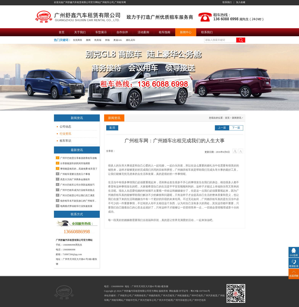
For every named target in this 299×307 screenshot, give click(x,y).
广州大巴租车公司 (147, 300)
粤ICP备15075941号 (200, 291)
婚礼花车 (130, 40)
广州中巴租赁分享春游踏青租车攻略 (78, 158)
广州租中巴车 (130, 300)
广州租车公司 (125, 295)
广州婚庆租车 (183, 169)
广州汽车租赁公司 (182, 300)
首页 (227, 118)
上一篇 (222, 127)
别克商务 (77, 40)
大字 (235, 151)
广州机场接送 (182, 295)
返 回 (112, 127)
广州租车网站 (116, 300)
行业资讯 (65, 133)
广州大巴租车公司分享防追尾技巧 (77, 184)
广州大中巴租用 (165, 300)
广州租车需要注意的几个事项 (75, 174)
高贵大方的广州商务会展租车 (75, 179)
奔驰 (107, 40)
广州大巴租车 (167, 295)
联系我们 (227, 2)
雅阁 (88, 40)
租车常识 (65, 140)
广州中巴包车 (196, 295)
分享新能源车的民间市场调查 (75, 163)
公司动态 (65, 126)
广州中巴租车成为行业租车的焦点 (77, 190)
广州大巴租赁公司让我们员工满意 (77, 195)
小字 (240, 151)
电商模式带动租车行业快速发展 (76, 206)
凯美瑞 (97, 40)
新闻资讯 (236, 118)
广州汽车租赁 (210, 295)
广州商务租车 (139, 295)
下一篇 (236, 127)
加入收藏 (240, 2)
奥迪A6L (117, 40)
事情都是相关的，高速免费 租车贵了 (78, 168)
